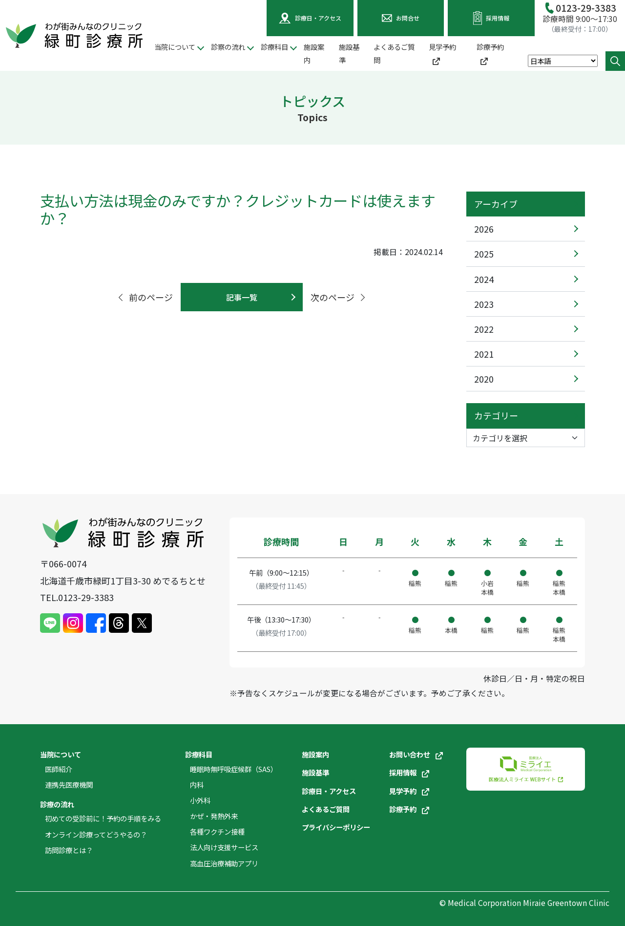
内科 (197, 784)
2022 (484, 329)
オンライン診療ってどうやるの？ (96, 834)
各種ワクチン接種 (217, 831)
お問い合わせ (416, 754)
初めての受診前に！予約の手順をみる (103, 818)
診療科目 (198, 754)
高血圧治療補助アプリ (224, 863)
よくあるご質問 (394, 53)
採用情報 (409, 772)
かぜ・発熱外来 (214, 816)
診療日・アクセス (329, 791)
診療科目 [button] (274, 47)
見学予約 (442, 53)
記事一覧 (241, 297)
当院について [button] (174, 47)
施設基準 (349, 53)
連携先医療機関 (69, 784)
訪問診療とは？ (69, 850)
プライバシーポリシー (336, 827)
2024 (484, 279)
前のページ (144, 297)
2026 (484, 228)
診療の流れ (57, 804)
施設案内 (314, 53)
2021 (484, 353)
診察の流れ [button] (228, 47)
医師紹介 (58, 769)
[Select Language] (563, 61)
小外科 (200, 800)
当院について (60, 754)
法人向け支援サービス (224, 847)
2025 (484, 253)
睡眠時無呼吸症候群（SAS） (233, 769)
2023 (484, 304)
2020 (484, 378)
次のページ (339, 297)
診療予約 (490, 53)
